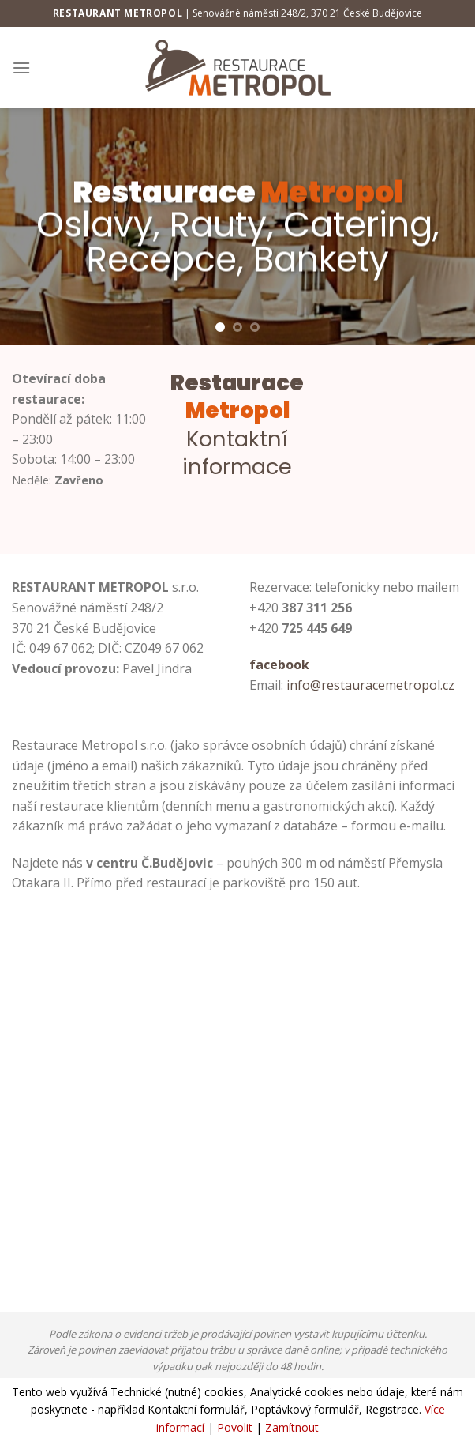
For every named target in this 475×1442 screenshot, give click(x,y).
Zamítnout (292, 1427)
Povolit (234, 1427)
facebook (279, 664)
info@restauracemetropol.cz (370, 685)
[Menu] (21, 67)
